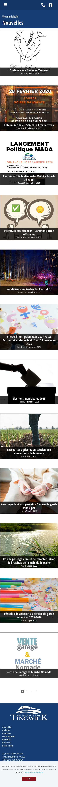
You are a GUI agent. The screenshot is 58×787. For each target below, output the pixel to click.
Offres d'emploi (8, 736)
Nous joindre (7, 745)
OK (29, 779)
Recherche (6, 739)
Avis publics (7, 727)
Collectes (6, 730)
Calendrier (6, 733)
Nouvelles (6, 742)
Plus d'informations (34, 772)
